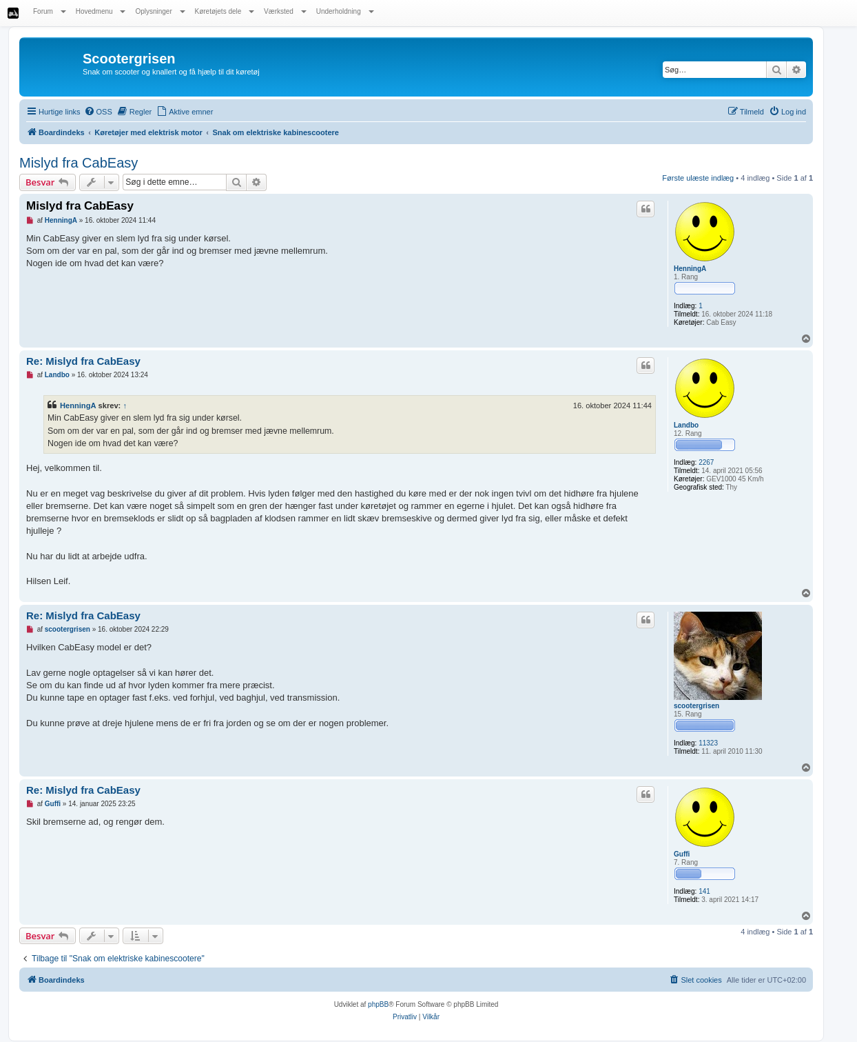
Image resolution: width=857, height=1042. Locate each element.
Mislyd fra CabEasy (78, 162)
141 (704, 891)
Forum (49, 11)
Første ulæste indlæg (698, 178)
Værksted (285, 11)
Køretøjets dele (225, 11)
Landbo (686, 425)
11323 (708, 743)
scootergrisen (696, 706)
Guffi (682, 854)
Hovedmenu (101, 11)
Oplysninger (160, 11)
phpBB (378, 1004)
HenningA (690, 268)
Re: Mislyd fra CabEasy (83, 361)
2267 (706, 462)
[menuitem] (98, 111)
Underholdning (345, 11)
